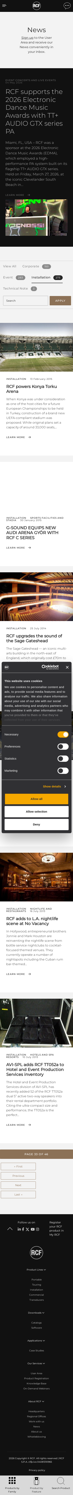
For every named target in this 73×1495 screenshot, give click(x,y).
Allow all (36, 799)
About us (36, 1431)
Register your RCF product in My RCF (56, 1228)
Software (36, 1327)
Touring (36, 1284)
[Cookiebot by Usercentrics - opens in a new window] (43, 667)
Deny (36, 824)
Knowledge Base (36, 1383)
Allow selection (36, 811)
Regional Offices (36, 1416)
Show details (52, 786)
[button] (36, 1154)
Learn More (14, 195)
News (36, 1426)
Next (18, 1185)
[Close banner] (67, 667)
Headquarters (36, 1411)
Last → (18, 1194)
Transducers (36, 1299)
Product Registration (36, 1378)
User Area (36, 1373)
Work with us (36, 1421)
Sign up (27, 38)
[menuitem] (36, 1470)
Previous (18, 1176)
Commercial (36, 1294)
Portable (37, 1279)
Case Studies (36, 1350)
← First (18, 1166)
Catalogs (36, 1322)
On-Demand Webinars (36, 1388)
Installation (36, 1289)
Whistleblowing (36, 1436)
